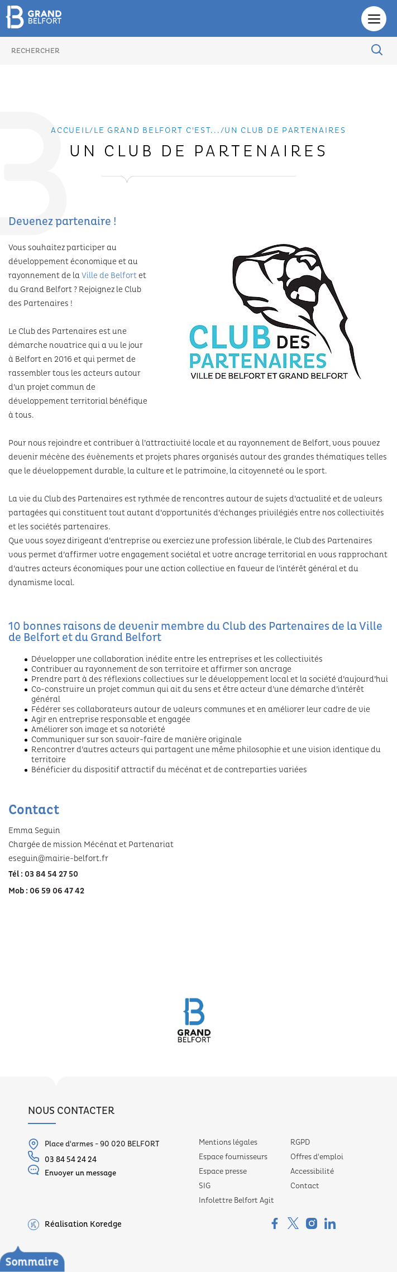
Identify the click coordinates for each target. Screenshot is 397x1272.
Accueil (70, 131)
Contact (304, 1186)
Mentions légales (228, 1142)
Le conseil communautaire (67, 1227)
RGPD (300, 1142)
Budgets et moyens (52, 1264)
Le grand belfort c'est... (157, 131)
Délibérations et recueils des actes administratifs (121, 1242)
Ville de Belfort (109, 276)
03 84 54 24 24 (62, 1157)
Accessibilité (312, 1171)
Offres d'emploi (316, 1157)
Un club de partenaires (285, 131)
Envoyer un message (72, 1171)
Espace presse (223, 1171)
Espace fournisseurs (233, 1157)
